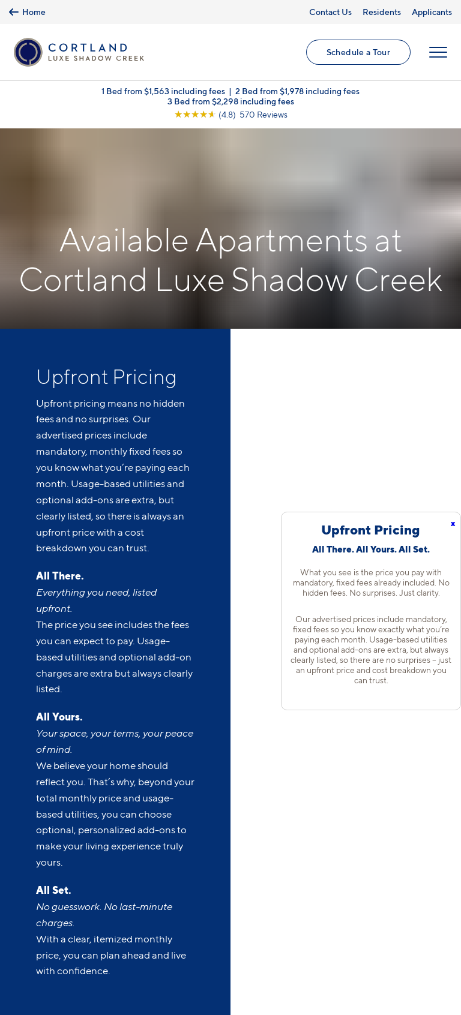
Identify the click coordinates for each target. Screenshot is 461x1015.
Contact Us (330, 12)
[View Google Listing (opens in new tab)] (231, 114)
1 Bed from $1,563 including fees (163, 91)
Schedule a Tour (358, 52)
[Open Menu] (438, 52)
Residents (382, 12)
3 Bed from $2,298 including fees (230, 101)
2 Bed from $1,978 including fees (297, 91)
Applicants (432, 12)
